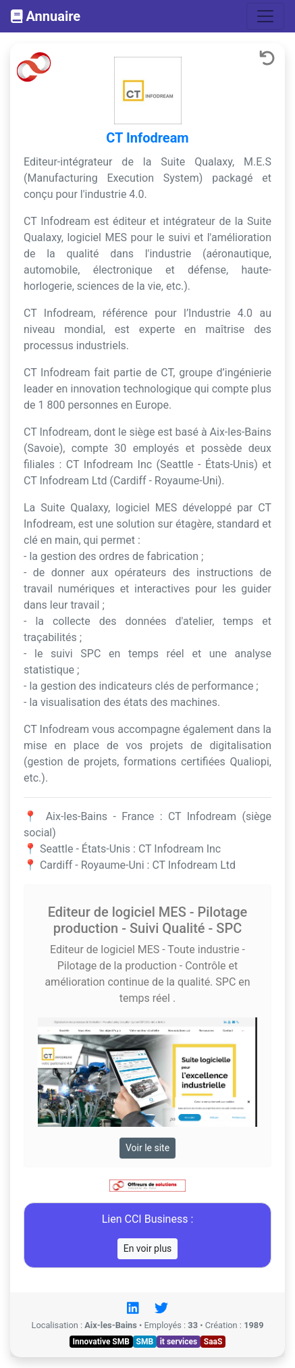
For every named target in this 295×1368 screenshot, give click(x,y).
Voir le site (147, 1147)
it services (179, 1341)
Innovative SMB (101, 1341)
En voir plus (148, 1248)
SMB (145, 1341)
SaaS (213, 1341)
